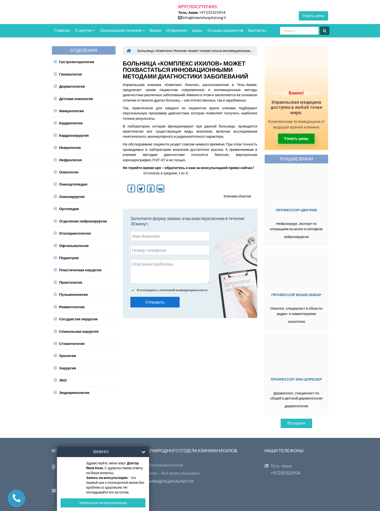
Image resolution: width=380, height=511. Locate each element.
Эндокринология (74, 392)
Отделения (176, 30)
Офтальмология (73, 245)
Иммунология (71, 111)
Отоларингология (75, 233)
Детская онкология (76, 98)
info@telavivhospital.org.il (204, 17)
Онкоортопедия (73, 184)
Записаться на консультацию (103, 502)
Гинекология (70, 74)
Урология (67, 355)
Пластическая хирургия (80, 270)
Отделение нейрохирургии (83, 221)
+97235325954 (212, 12)
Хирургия (67, 368)
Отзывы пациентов (225, 30)
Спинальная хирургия (78, 331)
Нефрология (70, 160)
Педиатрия (69, 258)
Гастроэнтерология (76, 62)
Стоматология (72, 343)
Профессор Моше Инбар (296, 294)
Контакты (257, 30)
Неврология (70, 147)
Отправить (155, 302)
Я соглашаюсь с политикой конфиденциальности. (172, 290)
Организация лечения (122, 30)
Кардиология (71, 123)
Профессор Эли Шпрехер (296, 379)
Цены (197, 30)
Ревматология (72, 307)
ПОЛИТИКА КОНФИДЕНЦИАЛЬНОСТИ (158, 481)
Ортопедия (69, 208)
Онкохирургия (72, 196)
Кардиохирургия (74, 135)
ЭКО (63, 380)
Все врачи (296, 423)
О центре (85, 30)
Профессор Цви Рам (296, 210)
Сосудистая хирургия (78, 319)
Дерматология (72, 86)
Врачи (155, 30)
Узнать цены (313, 15)
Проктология (70, 282)
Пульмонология (73, 294)
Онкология (69, 172)
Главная (62, 30)
